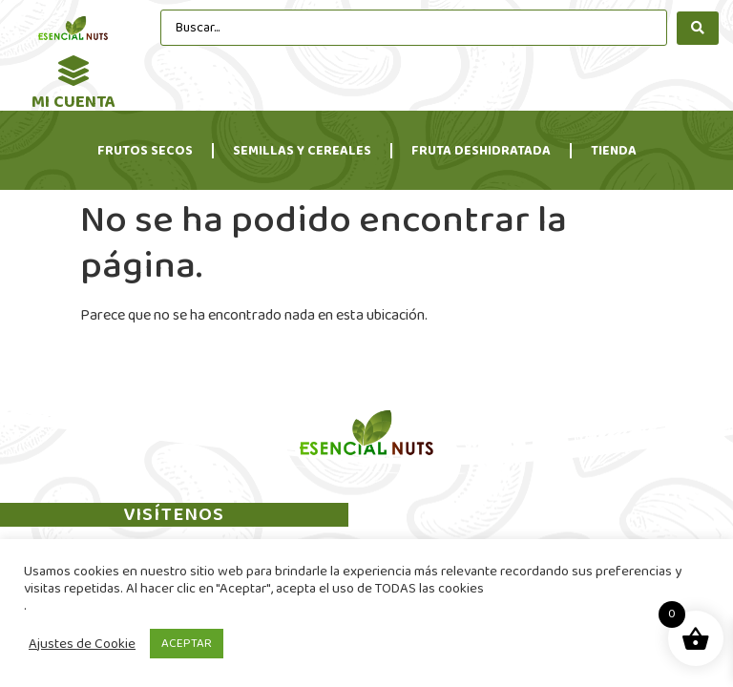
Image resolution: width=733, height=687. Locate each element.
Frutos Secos (145, 150)
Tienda (614, 150)
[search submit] (698, 28)
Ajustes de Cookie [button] (82, 644)
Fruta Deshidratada (481, 150)
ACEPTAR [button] (186, 644)
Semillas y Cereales (302, 150)
